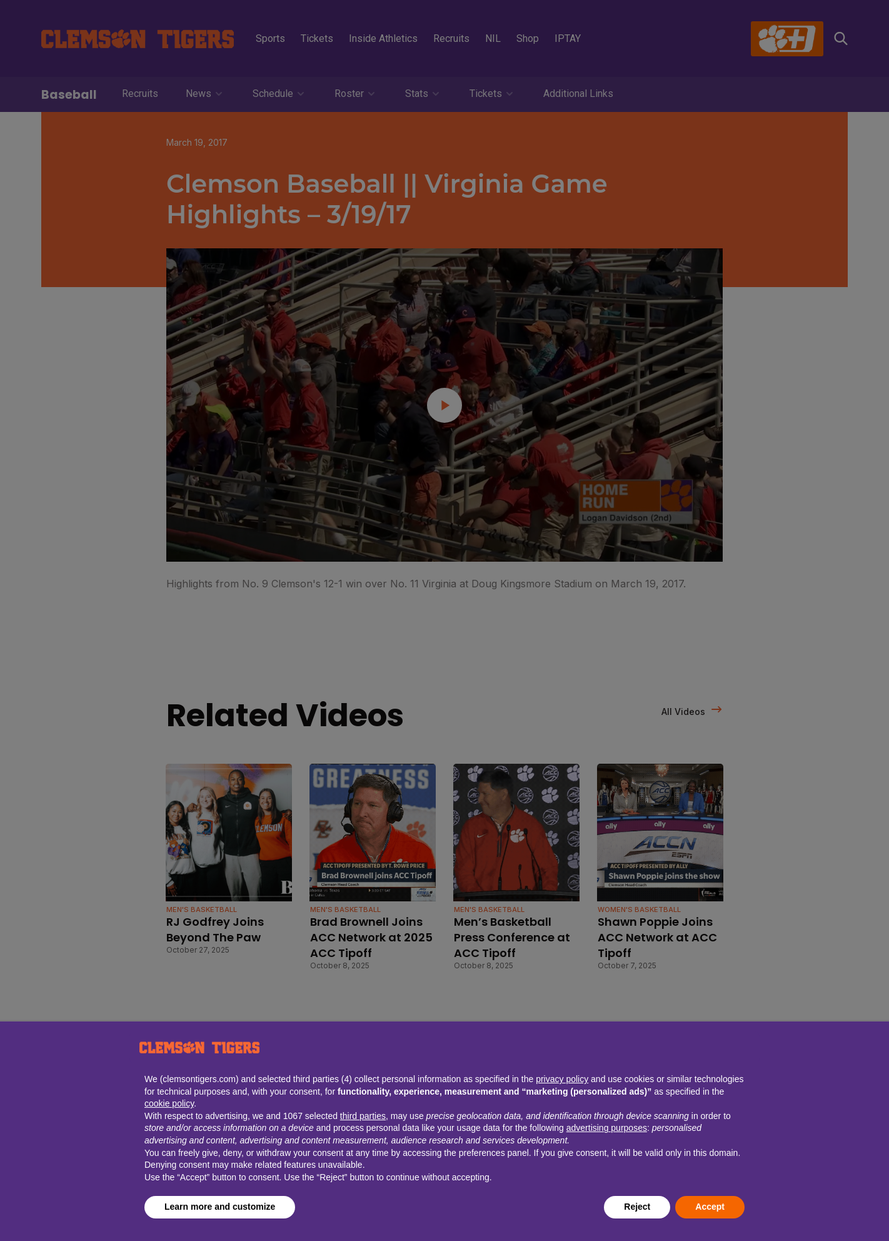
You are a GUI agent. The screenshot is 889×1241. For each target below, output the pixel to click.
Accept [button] (710, 1207)
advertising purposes (606, 1128)
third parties (363, 1116)
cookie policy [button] (169, 1103)
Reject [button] (637, 1207)
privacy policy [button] (562, 1079)
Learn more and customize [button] (219, 1207)
